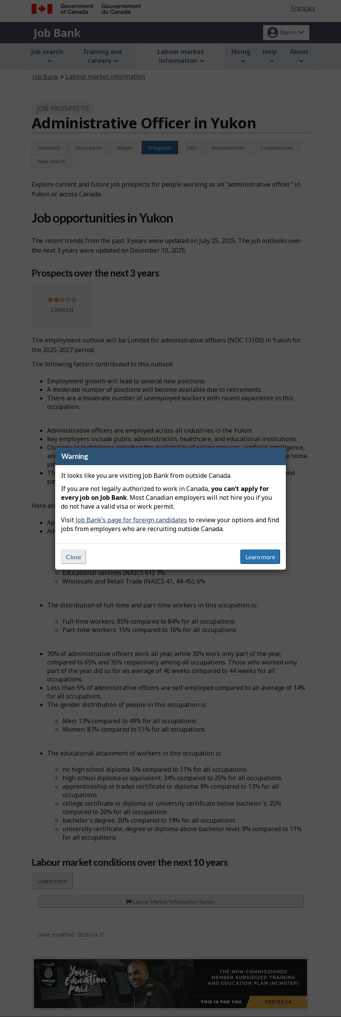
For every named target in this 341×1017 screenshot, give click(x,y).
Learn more (260, 556)
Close (73, 556)
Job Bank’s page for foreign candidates (131, 520)
